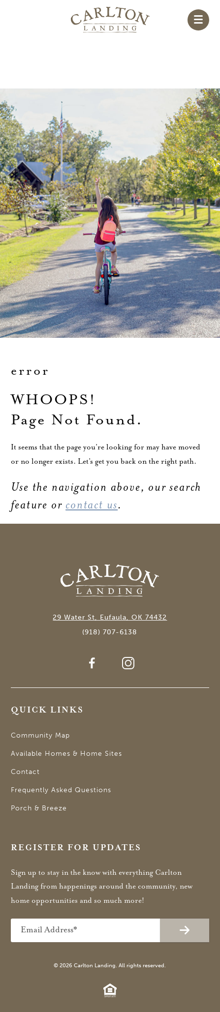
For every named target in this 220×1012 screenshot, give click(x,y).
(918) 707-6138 (109, 632)
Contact (25, 772)
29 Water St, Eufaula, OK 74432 (110, 617)
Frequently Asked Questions (61, 790)
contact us (91, 505)
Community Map (40, 735)
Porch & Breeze (39, 808)
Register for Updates (76, 848)
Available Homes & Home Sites (66, 753)
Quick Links (47, 710)
